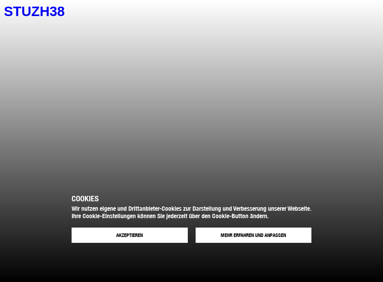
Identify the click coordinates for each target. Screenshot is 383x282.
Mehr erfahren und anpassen (253, 235)
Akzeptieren (129, 235)
